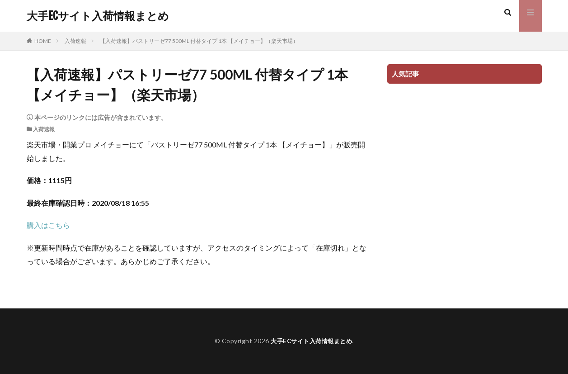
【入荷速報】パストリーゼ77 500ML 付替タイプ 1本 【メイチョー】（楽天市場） (199, 41)
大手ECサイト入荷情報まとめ (98, 15)
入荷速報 (75, 41)
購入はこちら (48, 225)
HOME (42, 41)
